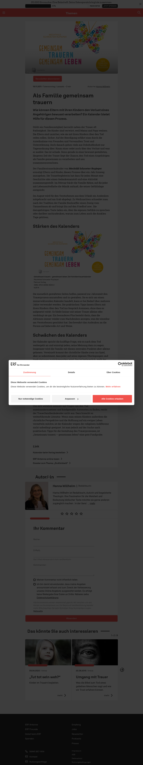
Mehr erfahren (113, 386)
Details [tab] (71, 372)
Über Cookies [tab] (113, 372)
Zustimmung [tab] (29, 372)
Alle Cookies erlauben (112, 399)
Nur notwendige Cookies (30, 399)
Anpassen (71, 399)
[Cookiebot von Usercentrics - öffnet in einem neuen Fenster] (120, 364)
